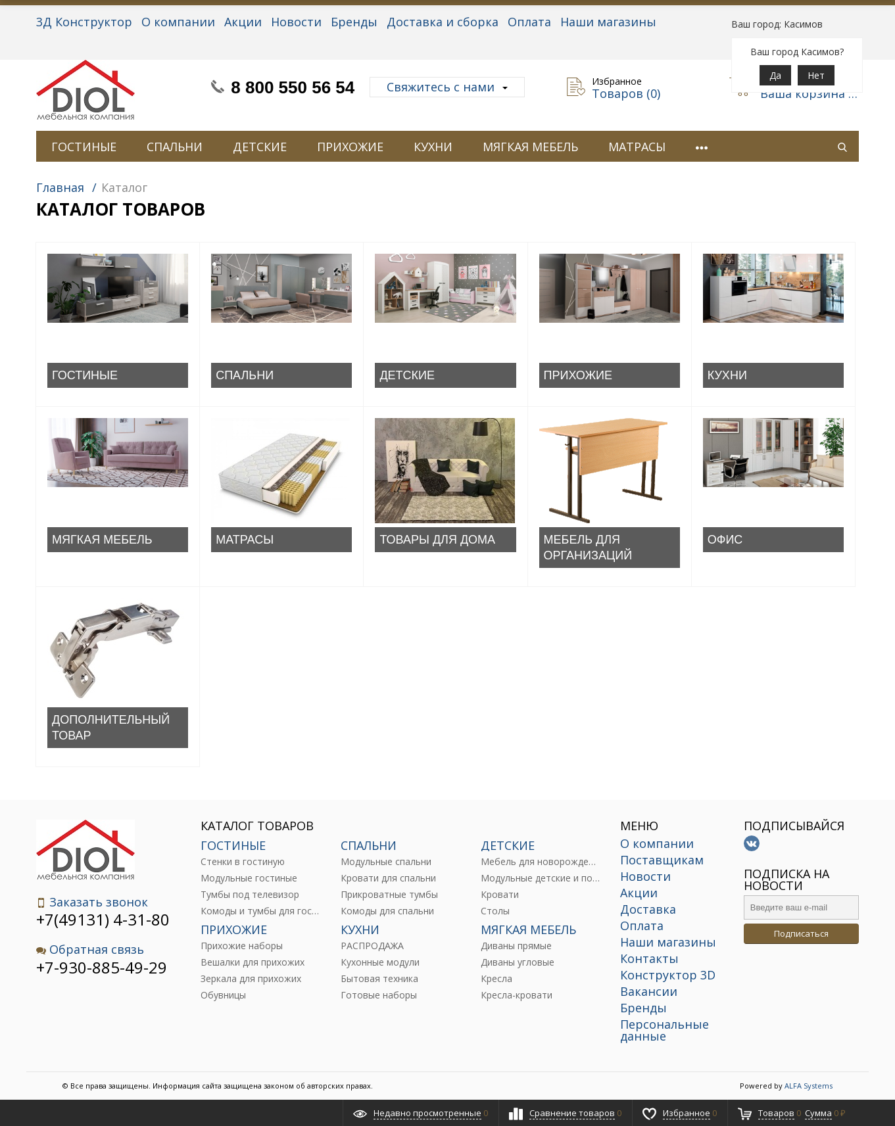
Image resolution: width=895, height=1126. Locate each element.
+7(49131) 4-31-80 (103, 919)
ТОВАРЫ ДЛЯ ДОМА (437, 539)
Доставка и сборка (442, 22)
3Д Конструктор (84, 22)
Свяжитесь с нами (447, 87)
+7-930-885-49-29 (101, 967)
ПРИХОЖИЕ (350, 146)
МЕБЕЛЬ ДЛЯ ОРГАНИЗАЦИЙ (588, 547)
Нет (816, 75)
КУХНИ (433, 146)
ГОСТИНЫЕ (83, 146)
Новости (296, 22)
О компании (178, 22)
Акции (243, 22)
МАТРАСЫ (636, 146)
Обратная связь (90, 949)
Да (775, 75)
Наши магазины (608, 22)
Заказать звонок (92, 902)
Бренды (354, 22)
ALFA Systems (809, 1086)
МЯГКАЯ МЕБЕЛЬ (530, 146)
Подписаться (801, 933)
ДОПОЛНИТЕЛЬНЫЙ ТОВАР (111, 727)
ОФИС (725, 539)
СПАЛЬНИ (175, 146)
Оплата (529, 22)
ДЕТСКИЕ (260, 146)
